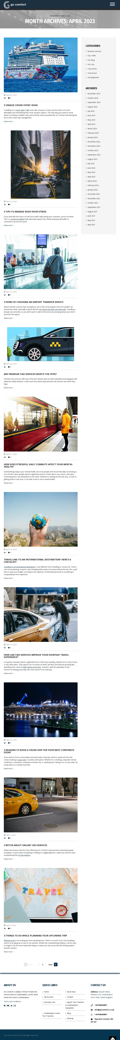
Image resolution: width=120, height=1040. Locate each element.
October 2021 (93, 203)
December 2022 (94, 142)
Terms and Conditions (12, 1001)
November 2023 (94, 93)
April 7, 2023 (10, 835)
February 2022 (93, 185)
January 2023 (93, 137)
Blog (69, 1013)
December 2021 (94, 194)
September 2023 (94, 102)
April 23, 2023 (10, 364)
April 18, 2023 (10, 549)
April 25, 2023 (10, 292)
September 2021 (94, 207)
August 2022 (92, 159)
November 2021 (94, 198)
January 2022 (93, 190)
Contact (70, 997)
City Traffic (92, 55)
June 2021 (91, 216)
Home (46, 992)
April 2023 (91, 124)
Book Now (71, 992)
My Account (48, 997)
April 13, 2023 (10, 644)
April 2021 (91, 224)
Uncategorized (93, 77)
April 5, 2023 (10, 925)
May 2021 (91, 220)
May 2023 (91, 120)
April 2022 (91, 177)
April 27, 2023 (10, 201)
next (50, 964)
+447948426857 (99, 1005)
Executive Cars (49, 1002)
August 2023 (92, 107)
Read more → (9, 121)
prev (31, 964)
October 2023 (93, 98)
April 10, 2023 (10, 740)
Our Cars (91, 64)
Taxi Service (92, 73)
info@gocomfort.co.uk (102, 1010)
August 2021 (92, 211)
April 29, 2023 (10, 95)
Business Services (94, 51)
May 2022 (91, 172)
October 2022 (93, 150)
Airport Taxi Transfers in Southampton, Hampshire (74, 1005)
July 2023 (91, 111)
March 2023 (92, 128)
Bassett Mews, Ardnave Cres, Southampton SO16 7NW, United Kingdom (102, 995)
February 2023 (93, 133)
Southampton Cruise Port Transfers (51, 1014)
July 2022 (91, 163)
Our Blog (91, 60)
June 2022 (91, 168)
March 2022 (92, 181)
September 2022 (94, 155)
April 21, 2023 (10, 454)
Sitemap (70, 1018)
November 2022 (94, 146)
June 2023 (91, 115)
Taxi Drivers (92, 69)
